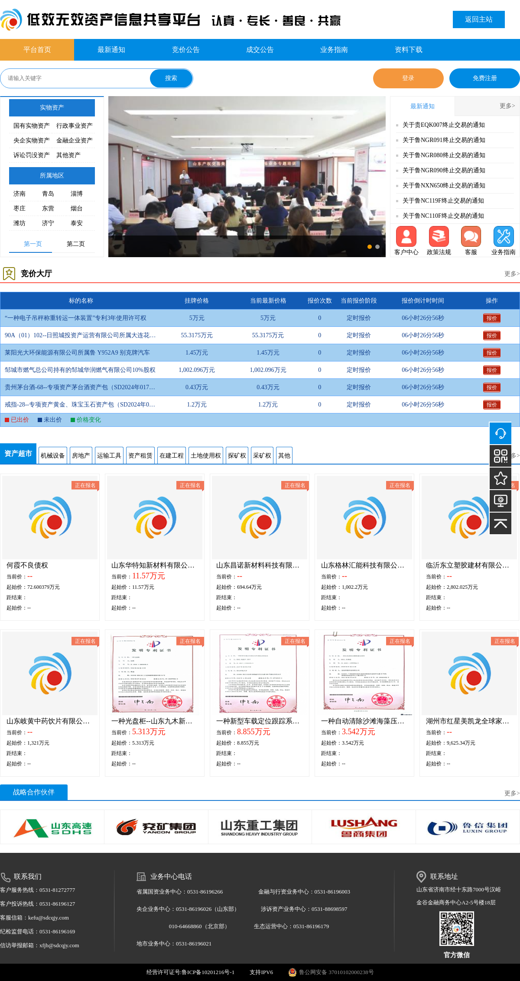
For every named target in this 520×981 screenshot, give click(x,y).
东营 (48, 208)
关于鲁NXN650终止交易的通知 (444, 185)
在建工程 (171, 455)
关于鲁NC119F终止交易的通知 (443, 200)
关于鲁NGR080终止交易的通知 (444, 155)
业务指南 (334, 49)
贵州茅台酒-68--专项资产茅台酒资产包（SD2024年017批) (81, 387)
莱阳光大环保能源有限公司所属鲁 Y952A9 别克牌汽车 (77, 352)
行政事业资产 (74, 126)
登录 (408, 78)
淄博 (77, 193)
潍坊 (19, 223)
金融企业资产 (74, 140)
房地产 (81, 455)
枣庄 (19, 208)
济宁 (48, 223)
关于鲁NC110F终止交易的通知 (443, 216)
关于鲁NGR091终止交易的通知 (444, 140)
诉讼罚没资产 (31, 155)
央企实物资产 (31, 140)
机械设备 (53, 455)
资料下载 (408, 49)
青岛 (48, 193)
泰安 (77, 223)
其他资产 (68, 155)
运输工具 (109, 455)
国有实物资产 (31, 126)
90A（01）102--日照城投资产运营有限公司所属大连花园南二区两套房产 (81, 335)
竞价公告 (186, 49)
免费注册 (485, 78)
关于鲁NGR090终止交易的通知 (444, 170)
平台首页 (37, 49)
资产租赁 (140, 455)
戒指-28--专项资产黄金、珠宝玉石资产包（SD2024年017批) (81, 404)
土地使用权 (206, 455)
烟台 (77, 208)
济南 (19, 193)
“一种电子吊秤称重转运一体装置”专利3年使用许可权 (75, 318)
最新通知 (111, 49)
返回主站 (479, 19)
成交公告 (260, 49)
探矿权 (237, 455)
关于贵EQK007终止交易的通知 (444, 125)
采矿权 (262, 455)
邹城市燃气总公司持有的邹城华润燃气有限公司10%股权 (80, 370)
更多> (507, 106)
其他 (284, 455)
